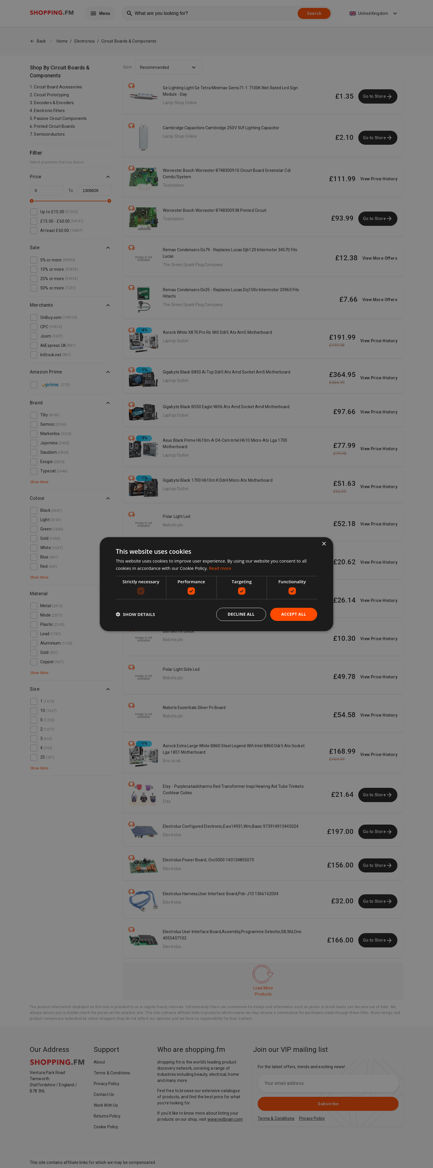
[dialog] (216, 584)
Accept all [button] (293, 614)
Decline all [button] (241, 614)
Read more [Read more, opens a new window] (220, 568)
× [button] (324, 544)
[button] (135, 614)
